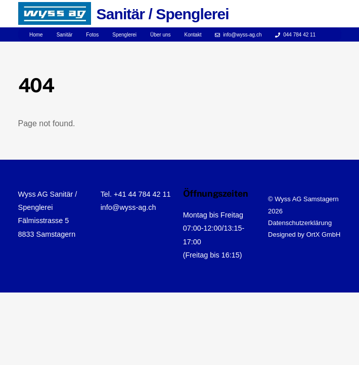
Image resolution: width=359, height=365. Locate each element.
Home (36, 35)
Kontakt (193, 35)
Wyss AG (33, 194)
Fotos (92, 35)
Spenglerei (124, 35)
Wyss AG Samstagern (307, 199)
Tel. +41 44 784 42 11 (136, 194)
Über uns (160, 35)
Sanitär (65, 35)
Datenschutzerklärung (300, 223)
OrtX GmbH (323, 234)
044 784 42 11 (295, 35)
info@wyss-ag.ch (238, 35)
